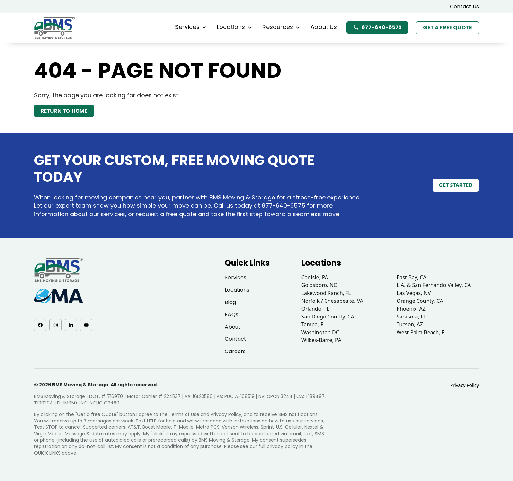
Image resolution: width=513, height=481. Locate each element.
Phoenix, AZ (411, 308)
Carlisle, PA (314, 277)
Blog (230, 302)
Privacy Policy (464, 385)
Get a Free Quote (447, 27)
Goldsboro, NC (319, 285)
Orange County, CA (420, 300)
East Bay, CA (411, 277)
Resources (281, 27)
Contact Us (464, 6)
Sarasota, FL (411, 316)
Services (190, 27)
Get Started (455, 185)
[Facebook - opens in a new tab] (40, 325)
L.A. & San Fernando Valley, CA (434, 285)
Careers (235, 351)
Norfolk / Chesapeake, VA (332, 300)
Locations (234, 27)
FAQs (231, 314)
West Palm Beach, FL (422, 332)
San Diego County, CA (327, 316)
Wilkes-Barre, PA (321, 340)
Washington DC (320, 332)
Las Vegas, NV (414, 293)
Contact (235, 339)
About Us (323, 27)
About (232, 327)
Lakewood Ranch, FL (326, 293)
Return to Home (64, 110)
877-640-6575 (377, 27)
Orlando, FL (315, 308)
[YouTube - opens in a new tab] (86, 325)
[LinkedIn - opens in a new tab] (71, 325)
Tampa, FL (313, 324)
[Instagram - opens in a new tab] (55, 325)
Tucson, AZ (410, 324)
